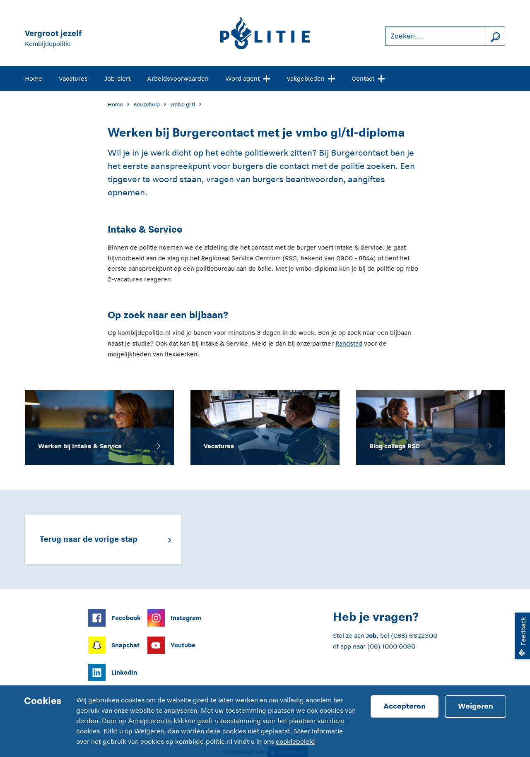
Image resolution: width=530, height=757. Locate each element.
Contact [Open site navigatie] (368, 77)
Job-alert (117, 78)
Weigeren (475, 706)
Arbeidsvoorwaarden (178, 78)
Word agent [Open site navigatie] (247, 77)
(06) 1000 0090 (391, 646)
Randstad (348, 343)
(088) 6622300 (414, 635)
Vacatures (73, 78)
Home (33, 78)
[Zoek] (495, 36)
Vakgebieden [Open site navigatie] (311, 77)
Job (371, 635)
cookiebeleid (295, 742)
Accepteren (404, 706)
